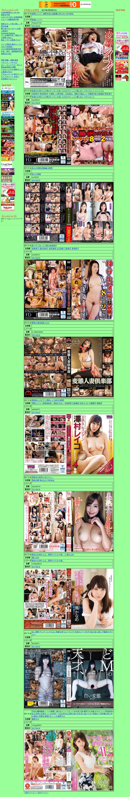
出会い (16, 77)
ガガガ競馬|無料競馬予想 (11, 49)
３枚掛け (4, 31)
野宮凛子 (108, 94)
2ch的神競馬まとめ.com (10, 12)
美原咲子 (75, 249)
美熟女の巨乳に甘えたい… (42, 477)
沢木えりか (84, 403)
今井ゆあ (50, 480)
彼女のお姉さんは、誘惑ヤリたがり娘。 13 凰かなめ (53, 555)
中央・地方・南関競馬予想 (11, 51)
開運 (14, 67)
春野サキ (35, 719)
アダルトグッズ (7, 74)
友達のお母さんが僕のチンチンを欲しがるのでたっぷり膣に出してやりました (63, 97)
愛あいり (83, 94)
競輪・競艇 (9, 60)
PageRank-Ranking (8, 33)
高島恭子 (35, 249)
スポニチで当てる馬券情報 (11, 17)
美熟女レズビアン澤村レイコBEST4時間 (48, 400)
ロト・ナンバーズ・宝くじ (11, 65)
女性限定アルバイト (9, 79)
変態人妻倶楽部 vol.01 (40, 323)
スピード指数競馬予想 (10, 19)
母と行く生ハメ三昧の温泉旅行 (44, 246)
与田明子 (35, 94)
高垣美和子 (44, 94)
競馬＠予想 (5, 15)
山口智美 (60, 249)
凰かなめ (35, 558)
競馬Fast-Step (6, 54)
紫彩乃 (77, 94)
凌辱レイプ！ (37, 20)
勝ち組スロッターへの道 (11, 29)
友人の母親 (36, 174)
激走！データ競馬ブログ (11, 40)
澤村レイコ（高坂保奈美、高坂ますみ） (48, 403)
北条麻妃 (100, 94)
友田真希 (52, 249)
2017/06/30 (36, 26)
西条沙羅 (35, 480)
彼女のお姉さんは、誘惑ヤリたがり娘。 (48, 561)
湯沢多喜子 (44, 249)
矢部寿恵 (68, 403)
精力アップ (18, 74)
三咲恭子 (67, 249)
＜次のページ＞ (42, 793)
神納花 (99, 403)
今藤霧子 (92, 403)
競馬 (3, 60)
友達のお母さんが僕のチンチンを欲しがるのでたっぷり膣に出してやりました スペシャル (68, 91)
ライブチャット (7, 77)
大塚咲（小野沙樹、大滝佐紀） (61, 94)
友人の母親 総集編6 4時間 (42, 168)
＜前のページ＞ (30, 793)
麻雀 (16, 60)
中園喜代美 (92, 94)
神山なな (43, 480)
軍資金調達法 (6, 67)
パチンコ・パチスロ (9, 62)
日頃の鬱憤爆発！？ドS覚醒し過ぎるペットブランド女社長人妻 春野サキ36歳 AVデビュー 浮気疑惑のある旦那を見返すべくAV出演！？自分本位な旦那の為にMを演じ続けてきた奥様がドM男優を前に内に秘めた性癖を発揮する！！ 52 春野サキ (72, 713)
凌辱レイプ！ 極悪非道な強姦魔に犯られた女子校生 (52, 14)
